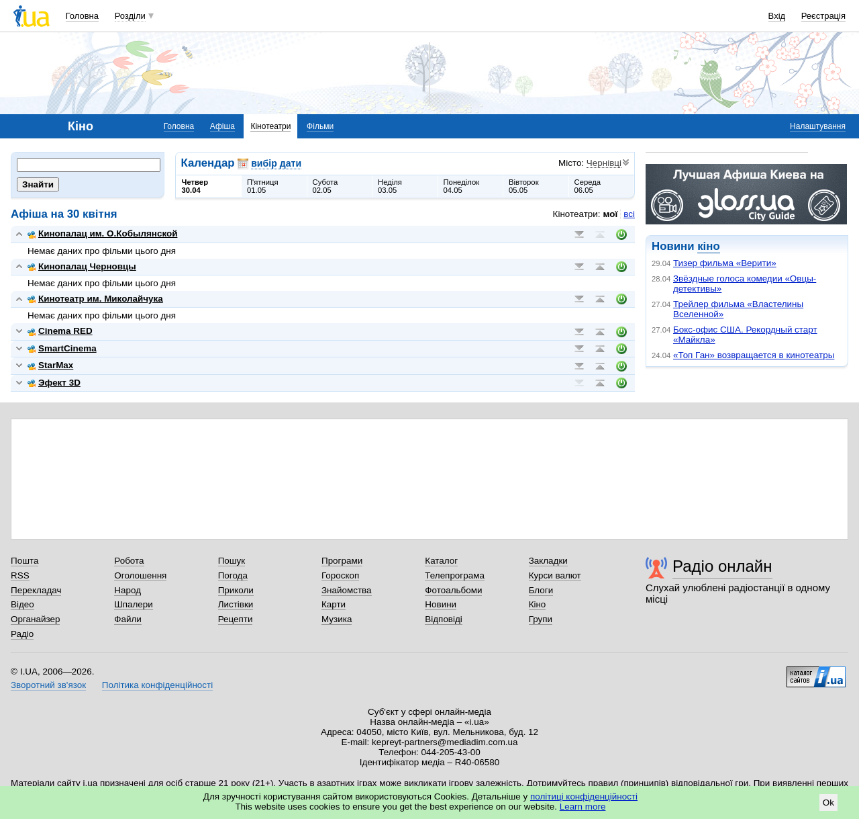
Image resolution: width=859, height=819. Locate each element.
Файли (128, 619)
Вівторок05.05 (524, 186)
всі (629, 214)
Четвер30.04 (195, 186)
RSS (20, 575)
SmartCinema (62, 348)
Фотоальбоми (453, 590)
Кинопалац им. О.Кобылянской (102, 233)
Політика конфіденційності (157, 685)
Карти (333, 604)
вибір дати (276, 163)
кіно (708, 246)
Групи (540, 619)
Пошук (232, 561)
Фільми (320, 126)
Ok (828, 803)
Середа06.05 (587, 186)
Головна (82, 16)
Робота (129, 561)
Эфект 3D (54, 383)
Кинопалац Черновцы (82, 266)
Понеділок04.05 (462, 186)
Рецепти (235, 619)
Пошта (24, 561)
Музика (336, 619)
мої (610, 214)
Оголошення (140, 575)
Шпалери (133, 604)
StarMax (50, 365)
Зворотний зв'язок (48, 685)
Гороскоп (340, 575)
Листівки (236, 604)
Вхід (777, 16)
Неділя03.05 (390, 186)
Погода (233, 575)
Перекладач (36, 590)
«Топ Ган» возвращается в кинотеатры (753, 355)
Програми (341, 561)
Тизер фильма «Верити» (724, 263)
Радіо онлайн (722, 566)
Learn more (583, 807)
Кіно (537, 604)
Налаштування (818, 126)
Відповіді (443, 619)
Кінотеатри (270, 126)
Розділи (130, 16)
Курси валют (555, 575)
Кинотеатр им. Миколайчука (95, 299)
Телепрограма (455, 575)
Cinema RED (60, 331)
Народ (127, 590)
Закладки (548, 561)
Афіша (222, 126)
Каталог (441, 561)
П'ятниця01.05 (263, 186)
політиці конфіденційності (584, 796)
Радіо (22, 634)
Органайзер (35, 619)
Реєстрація (823, 16)
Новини (440, 604)
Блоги (541, 590)
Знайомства (346, 590)
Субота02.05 (325, 186)
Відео (22, 604)
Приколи (236, 590)
